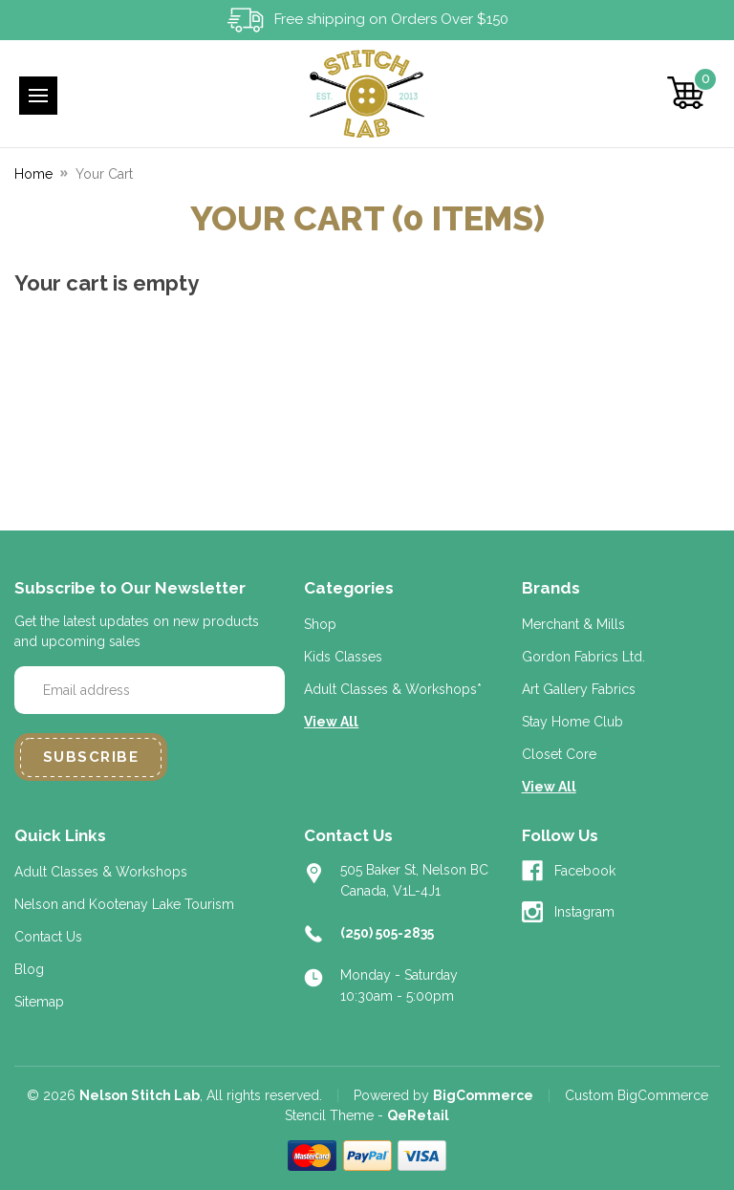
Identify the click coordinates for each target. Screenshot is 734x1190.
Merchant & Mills (573, 624)
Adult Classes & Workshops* (393, 689)
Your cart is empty (106, 282)
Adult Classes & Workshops (100, 871)
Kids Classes (343, 656)
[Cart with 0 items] (686, 92)
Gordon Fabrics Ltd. (583, 656)
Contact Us (48, 936)
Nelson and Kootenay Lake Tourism (124, 904)
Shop (320, 624)
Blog (29, 969)
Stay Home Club (572, 721)
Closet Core (559, 754)
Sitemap (39, 1001)
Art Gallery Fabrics (579, 689)
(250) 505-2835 (387, 933)
